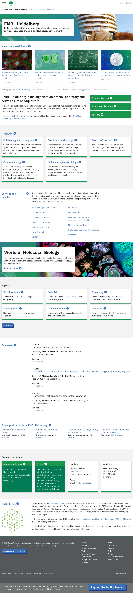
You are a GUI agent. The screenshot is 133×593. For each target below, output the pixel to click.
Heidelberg (109, 519)
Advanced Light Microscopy (44, 208)
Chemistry (99, 292)
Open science (18, 573)
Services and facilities (9, 195)
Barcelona (80, 519)
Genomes (99, 308)
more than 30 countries (58, 503)
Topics (65, 90)
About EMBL (51, 10)
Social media (113, 560)
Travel (42, 464)
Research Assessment (33, 573)
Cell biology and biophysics (20, 140)
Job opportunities (84, 90)
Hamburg (99, 519)
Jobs (110, 551)
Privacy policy (6, 573)
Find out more (13, 268)
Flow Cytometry (39, 232)
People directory (115, 557)
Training (85, 551)
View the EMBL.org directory (14, 551)
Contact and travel (100, 90)
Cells (52, 292)
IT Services (73, 208)
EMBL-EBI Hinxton (123, 519)
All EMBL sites (7, 10)
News (110, 554)
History (97, 114)
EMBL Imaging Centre (41, 227)
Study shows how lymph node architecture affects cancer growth (15, 75)
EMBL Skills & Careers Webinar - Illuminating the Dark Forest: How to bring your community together (81, 372)
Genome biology (14, 162)
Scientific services (89, 548)
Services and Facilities (53, 90)
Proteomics (73, 235)
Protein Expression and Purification (83, 230)
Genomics (36, 237)
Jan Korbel (41, 10)
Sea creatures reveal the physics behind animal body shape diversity (49, 75)
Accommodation (14, 464)
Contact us (113, 546)
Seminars (73, 90)
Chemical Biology (39, 213)
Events (111, 548)
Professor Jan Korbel (11, 116)
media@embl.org (83, 483)
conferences (92, 526)
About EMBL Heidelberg (21, 90)
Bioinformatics (13, 292)
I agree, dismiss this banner (107, 587)
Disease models (58, 308)
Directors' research (104, 140)
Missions (84, 542)
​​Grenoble (90, 519)
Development (12, 308)
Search (128, 3)
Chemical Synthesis (40, 218)
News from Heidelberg (14, 46)
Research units (37, 90)
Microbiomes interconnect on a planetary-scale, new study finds (115, 74)
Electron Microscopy (41, 222)
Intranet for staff (120, 573)
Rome (54, 522)
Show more (7, 325)
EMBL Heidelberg (116, 435)
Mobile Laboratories (77, 225)
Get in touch (75, 472)
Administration (102, 98)
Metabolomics (74, 213)
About (110, 542)
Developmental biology (62, 140)
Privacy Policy (60, 589)
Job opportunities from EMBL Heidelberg (25, 425)
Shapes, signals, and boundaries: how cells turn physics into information (82, 75)
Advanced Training (104, 106)
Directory (121, 3)
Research (7, 133)
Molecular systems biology (64, 162)
